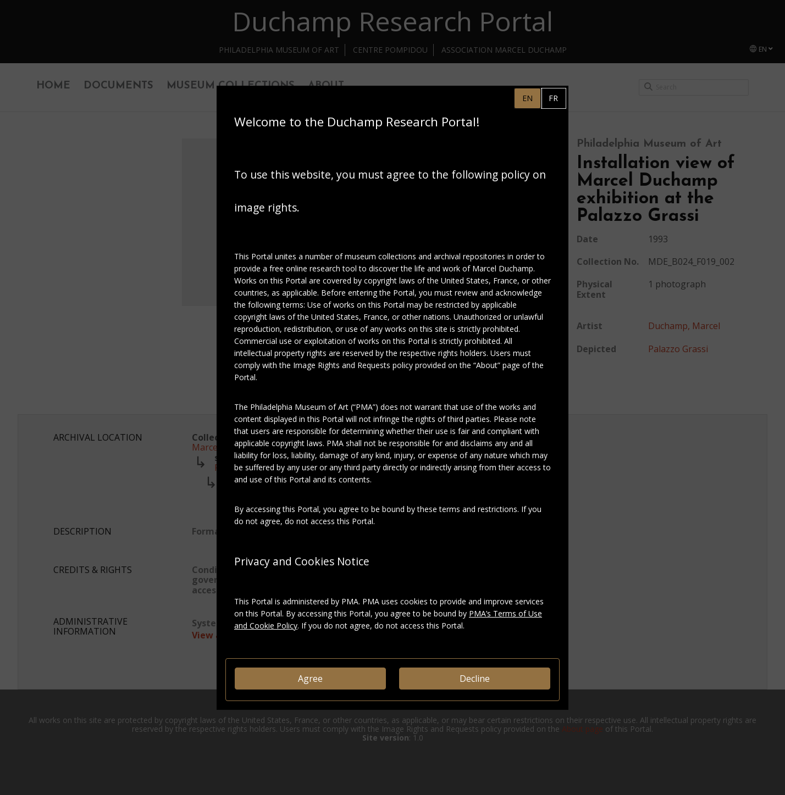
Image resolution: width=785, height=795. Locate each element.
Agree (310, 678)
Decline (475, 678)
